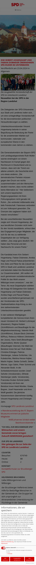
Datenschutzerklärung (7, 541)
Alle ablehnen (5, 559)
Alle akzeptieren (29, 559)
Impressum (4, 543)
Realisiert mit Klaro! (30, 563)
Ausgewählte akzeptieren (17, 559)
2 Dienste (9, 553)
